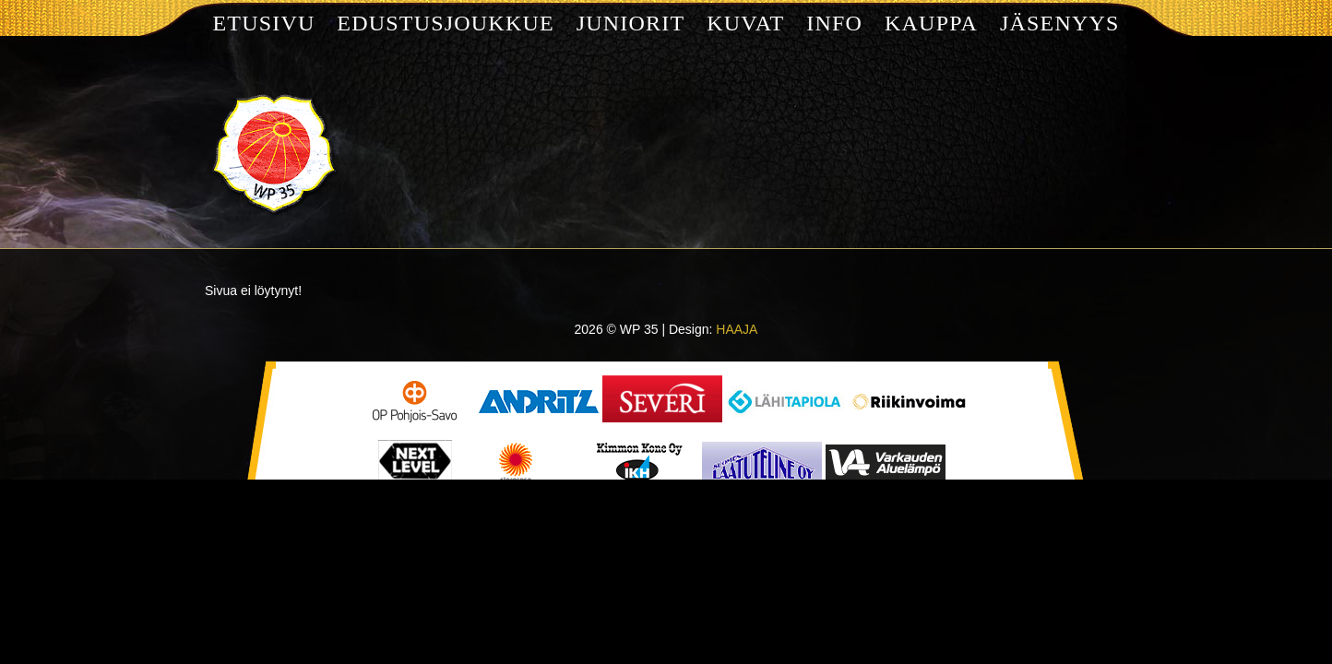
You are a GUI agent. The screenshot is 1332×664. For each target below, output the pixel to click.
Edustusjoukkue (445, 23)
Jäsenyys (1060, 23)
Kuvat (745, 23)
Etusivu (263, 23)
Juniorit (631, 23)
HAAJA (736, 329)
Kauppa (931, 23)
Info (834, 23)
